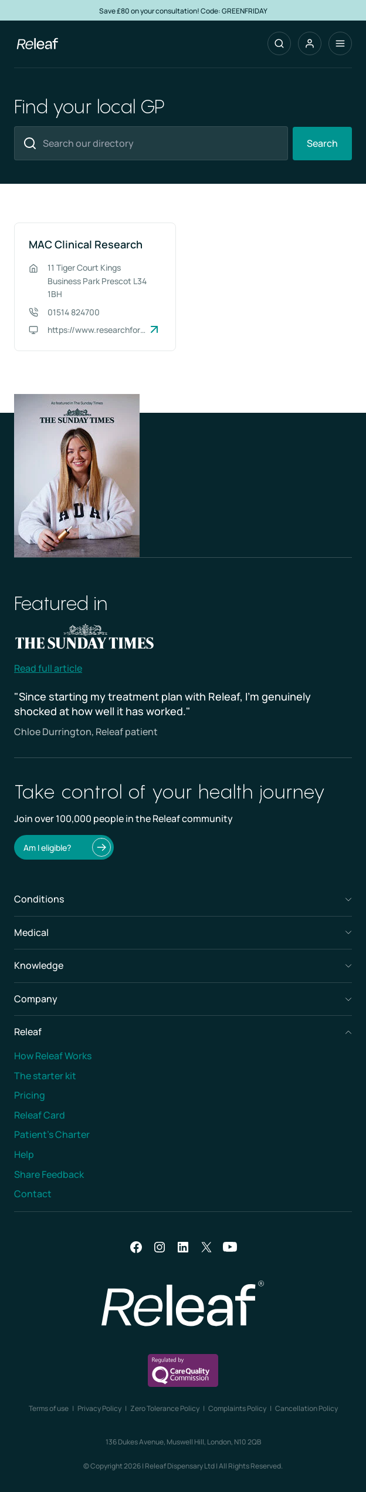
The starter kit (45, 1075)
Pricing (29, 1095)
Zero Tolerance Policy (164, 1408)
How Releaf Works (53, 1055)
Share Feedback (49, 1174)
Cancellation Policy (306, 1408)
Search (322, 143)
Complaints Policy (237, 1408)
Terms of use (49, 1408)
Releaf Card (39, 1115)
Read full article (48, 668)
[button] (309, 43)
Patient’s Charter (52, 1134)
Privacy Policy (99, 1408)
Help (24, 1154)
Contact (33, 1193)
